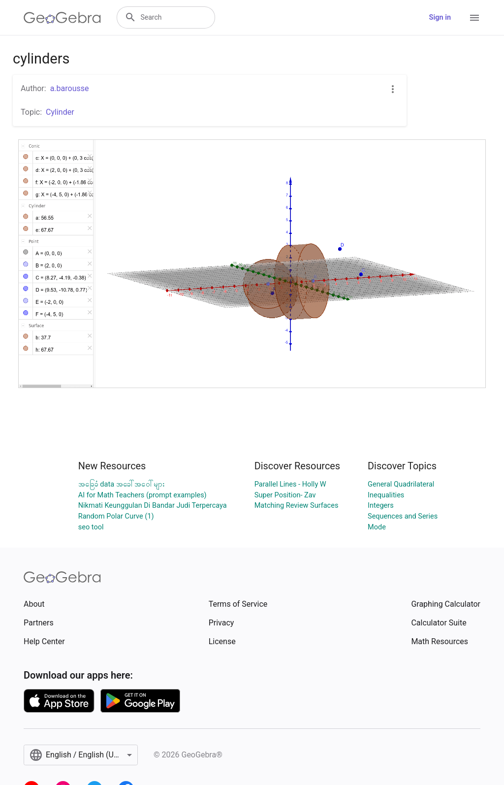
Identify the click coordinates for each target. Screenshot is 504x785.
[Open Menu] (474, 18)
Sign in (440, 17)
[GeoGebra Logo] (62, 18)
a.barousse (69, 88)
